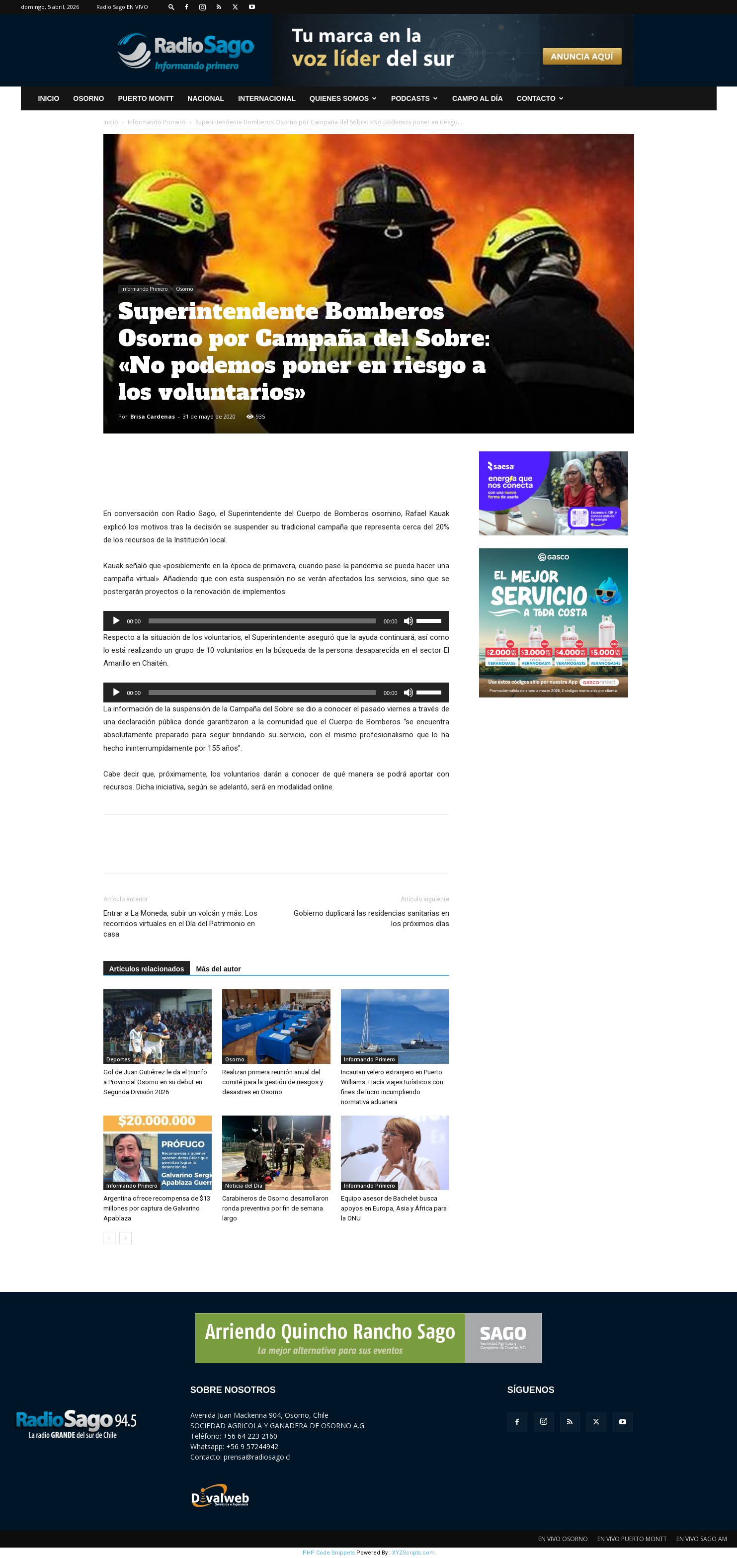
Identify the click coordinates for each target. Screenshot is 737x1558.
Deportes (118, 1059)
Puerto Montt (146, 98)
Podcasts (414, 98)
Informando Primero (157, 122)
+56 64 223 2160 (250, 1436)
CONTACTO (540, 98)
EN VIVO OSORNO (563, 1539)
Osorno (88, 98)
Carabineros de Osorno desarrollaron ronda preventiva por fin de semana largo (275, 1208)
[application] (276, 621)
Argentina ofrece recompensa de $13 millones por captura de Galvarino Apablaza (156, 1208)
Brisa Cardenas (152, 416)
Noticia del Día (243, 1185)
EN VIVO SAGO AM (701, 1539)
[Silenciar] (408, 621)
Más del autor (218, 969)
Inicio (110, 122)
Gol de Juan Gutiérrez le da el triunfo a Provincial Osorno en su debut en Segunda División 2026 (155, 1082)
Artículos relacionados (146, 969)
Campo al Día (477, 98)
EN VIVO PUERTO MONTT (632, 1539)
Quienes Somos (343, 98)
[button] (171, 6)
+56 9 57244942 (252, 1446)
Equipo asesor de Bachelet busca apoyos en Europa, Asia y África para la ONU (394, 1208)
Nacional (205, 98)
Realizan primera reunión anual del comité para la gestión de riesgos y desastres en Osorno (272, 1082)
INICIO (49, 98)
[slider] (262, 620)
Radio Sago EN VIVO (122, 6)
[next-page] (125, 1238)
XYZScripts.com (413, 1553)
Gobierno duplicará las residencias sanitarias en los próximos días (371, 918)
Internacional (267, 98)
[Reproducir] (116, 621)
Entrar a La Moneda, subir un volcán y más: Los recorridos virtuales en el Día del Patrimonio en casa (180, 924)
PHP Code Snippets (329, 1553)
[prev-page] (109, 1238)
